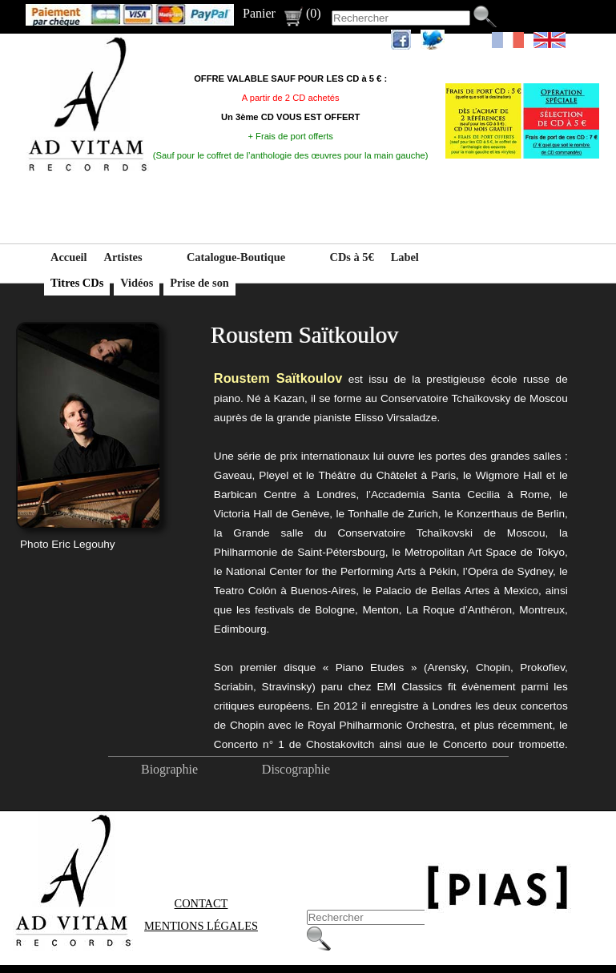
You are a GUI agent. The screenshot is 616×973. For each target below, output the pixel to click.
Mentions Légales (201, 925)
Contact (201, 903)
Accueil (68, 257)
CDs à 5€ (352, 257)
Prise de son (199, 282)
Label (405, 257)
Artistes (123, 257)
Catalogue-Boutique (236, 257)
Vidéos (136, 282)
